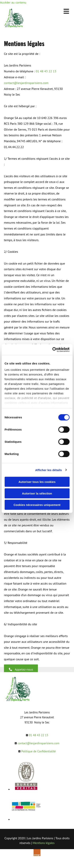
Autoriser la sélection (37, 493)
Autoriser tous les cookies (37, 481)
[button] (21, 669)
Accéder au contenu (13, 2)
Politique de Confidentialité (38, 751)
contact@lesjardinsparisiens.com (26, 83)
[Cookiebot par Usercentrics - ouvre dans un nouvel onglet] (52, 349)
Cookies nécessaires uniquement (37, 504)
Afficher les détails (48, 469)
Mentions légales (43, 843)
